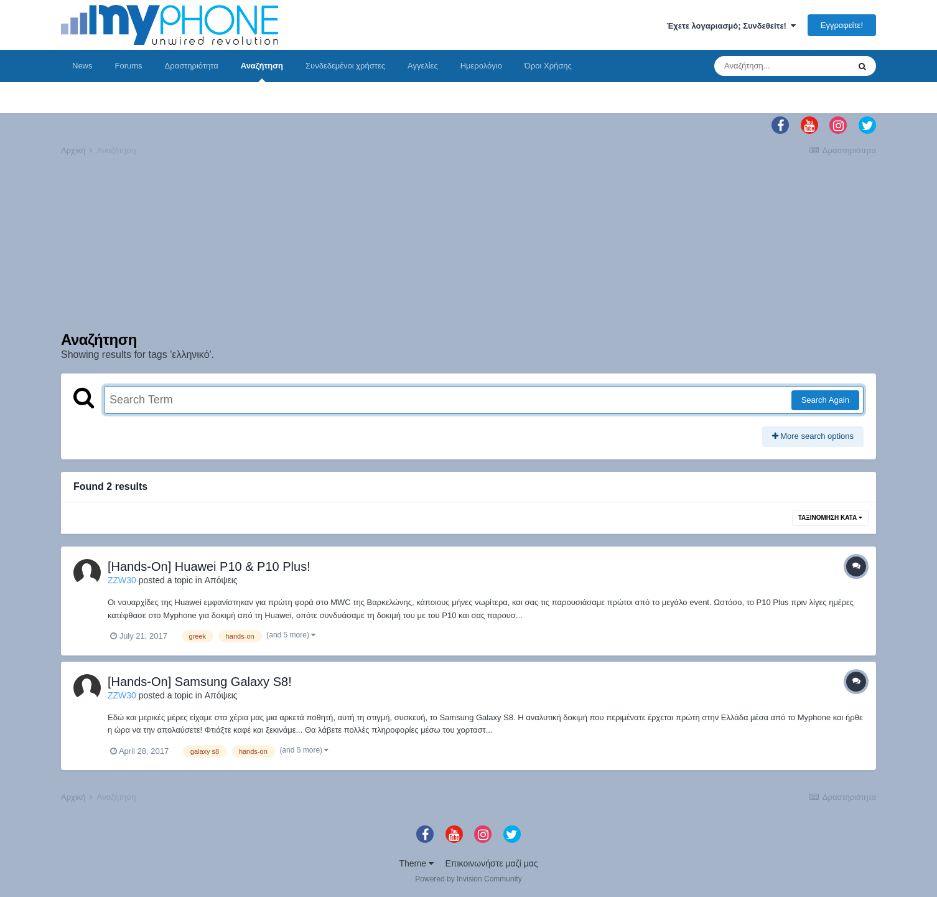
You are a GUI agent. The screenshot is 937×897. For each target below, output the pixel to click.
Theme (416, 863)
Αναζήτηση (262, 71)
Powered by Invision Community (468, 879)
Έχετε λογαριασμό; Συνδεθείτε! (731, 26)
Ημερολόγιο (481, 65)
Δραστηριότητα (191, 65)
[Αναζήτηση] (781, 66)
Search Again (825, 400)
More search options (813, 436)
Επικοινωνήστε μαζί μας (491, 863)
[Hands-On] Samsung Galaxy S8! (200, 681)
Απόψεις (221, 580)
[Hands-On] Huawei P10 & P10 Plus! (209, 566)
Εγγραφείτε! (842, 25)
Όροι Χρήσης (548, 65)
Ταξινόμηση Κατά (830, 517)
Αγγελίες (423, 65)
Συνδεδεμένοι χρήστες (345, 65)
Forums (128, 65)
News (82, 65)
